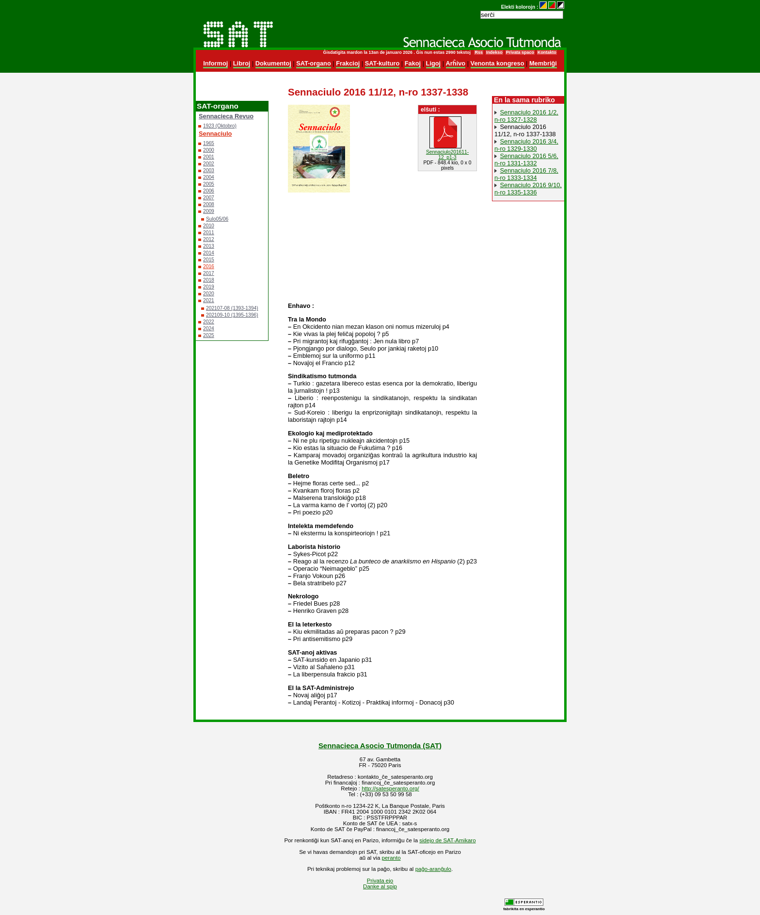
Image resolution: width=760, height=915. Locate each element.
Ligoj (433, 63)
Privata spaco (520, 52)
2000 (208, 150)
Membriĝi (543, 63)
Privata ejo (380, 880)
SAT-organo (313, 63)
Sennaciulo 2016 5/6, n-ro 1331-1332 (526, 159)
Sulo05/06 (217, 219)
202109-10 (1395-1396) (232, 315)
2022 (208, 321)
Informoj (215, 63)
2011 (208, 232)
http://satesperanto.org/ (390, 788)
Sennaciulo (215, 133)
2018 (208, 280)
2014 (208, 253)
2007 (208, 197)
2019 (208, 286)
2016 (208, 266)
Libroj (242, 63)
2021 (208, 300)
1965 (208, 143)
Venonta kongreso (497, 63)
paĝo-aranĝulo (433, 869)
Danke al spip (380, 886)
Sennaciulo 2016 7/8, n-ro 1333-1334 (526, 174)
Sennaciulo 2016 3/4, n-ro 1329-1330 (526, 145)
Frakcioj (348, 63)
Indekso (494, 52)
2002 (208, 163)
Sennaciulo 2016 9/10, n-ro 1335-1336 (528, 188)
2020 (208, 293)
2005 (208, 184)
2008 (208, 204)
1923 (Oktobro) (220, 125)
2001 (208, 157)
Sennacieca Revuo (226, 116)
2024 (208, 328)
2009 (208, 211)
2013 (208, 246)
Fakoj (413, 63)
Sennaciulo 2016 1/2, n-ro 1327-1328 (526, 116)
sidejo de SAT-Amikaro (447, 840)
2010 (208, 225)
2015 (208, 259)
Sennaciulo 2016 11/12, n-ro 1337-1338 (525, 130)
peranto (391, 858)
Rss (478, 52)
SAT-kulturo (382, 63)
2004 (208, 177)
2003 (208, 170)
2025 (208, 335)
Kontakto (547, 52)
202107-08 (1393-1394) (232, 308)
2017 (208, 273)
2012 (208, 239)
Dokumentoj (273, 63)
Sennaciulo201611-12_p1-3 (447, 154)
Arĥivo (456, 63)
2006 (208, 190)
